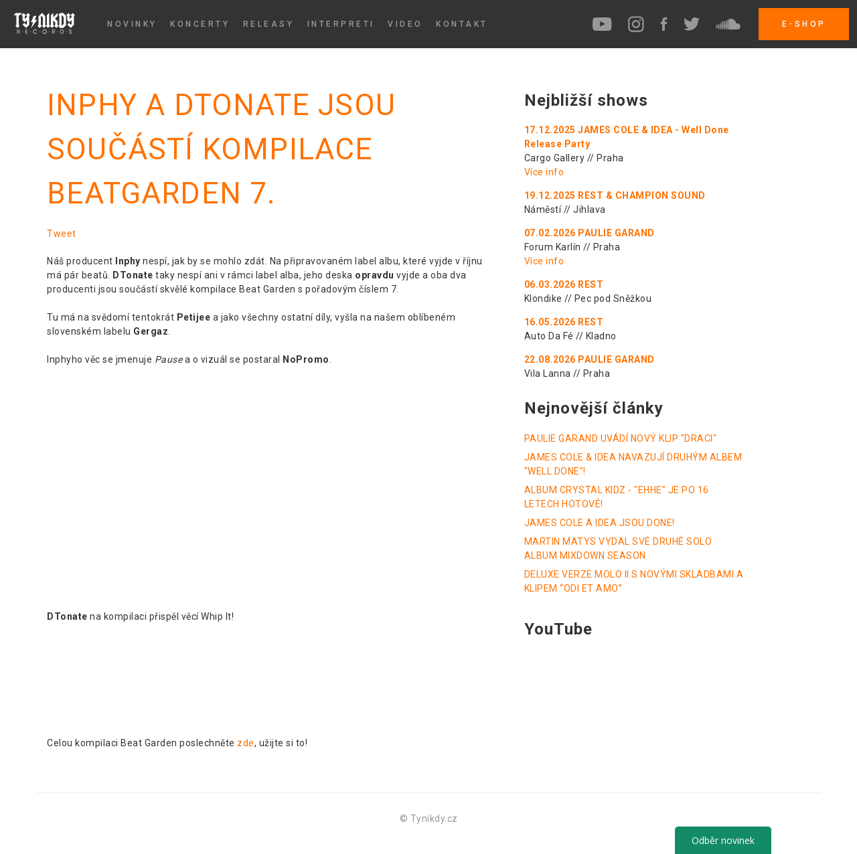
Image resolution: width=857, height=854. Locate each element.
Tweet (61, 233)
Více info (544, 172)
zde (245, 743)
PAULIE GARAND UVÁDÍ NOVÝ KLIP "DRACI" (620, 438)
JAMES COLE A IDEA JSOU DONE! (599, 522)
